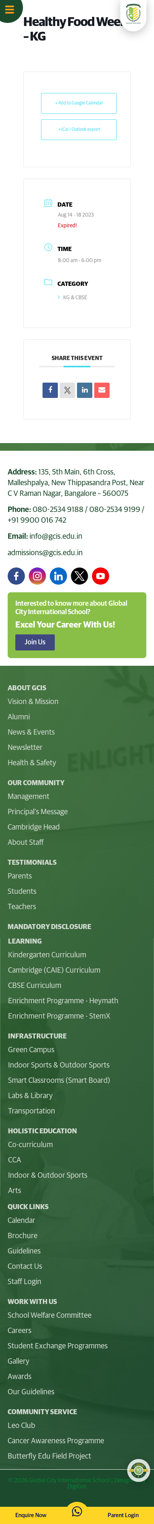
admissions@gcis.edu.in (45, 553)
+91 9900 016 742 (37, 520)
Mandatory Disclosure (49, 927)
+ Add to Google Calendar (79, 103)
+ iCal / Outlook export (79, 129)
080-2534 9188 (58, 509)
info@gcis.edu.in (55, 536)
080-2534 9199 (114, 509)
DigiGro (77, 1486)
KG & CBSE (72, 297)
